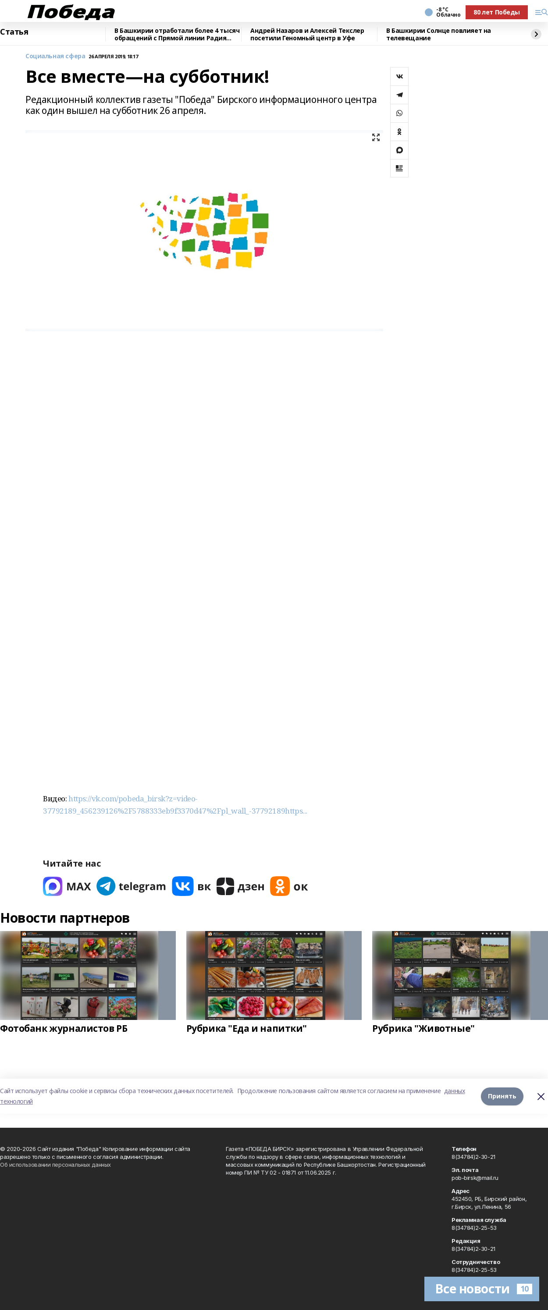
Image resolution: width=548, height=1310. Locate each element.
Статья (14, 32)
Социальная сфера (55, 56)
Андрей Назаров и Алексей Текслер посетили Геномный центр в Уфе (307, 34)
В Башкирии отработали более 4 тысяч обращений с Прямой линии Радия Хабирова (176, 34)
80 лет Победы (496, 12)
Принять (502, 1096)
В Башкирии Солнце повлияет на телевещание (438, 34)
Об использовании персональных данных (55, 1164)
